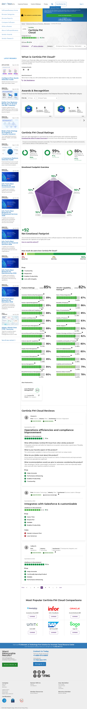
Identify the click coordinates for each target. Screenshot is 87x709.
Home (23, 24)
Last (60, 587)
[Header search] (52, 4)
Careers (3, 685)
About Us (4, 684)
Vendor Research (7, 38)
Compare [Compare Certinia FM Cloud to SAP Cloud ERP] (53, 632)
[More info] (56, 174)
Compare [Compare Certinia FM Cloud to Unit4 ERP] (32, 632)
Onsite (59, 687)
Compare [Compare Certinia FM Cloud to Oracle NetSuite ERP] (75, 616)
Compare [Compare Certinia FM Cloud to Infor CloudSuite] (53, 616)
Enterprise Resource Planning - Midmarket (38, 24)
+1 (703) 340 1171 (57, 646)
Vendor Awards (7, 34)
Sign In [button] (81, 4)
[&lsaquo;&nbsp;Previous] (27, 587)
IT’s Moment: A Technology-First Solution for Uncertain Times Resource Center (46, 644)
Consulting (60, 688)
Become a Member (10, 664)
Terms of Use (5, 691)
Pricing (46, 4)
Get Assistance (28, 80)
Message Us (39, 664)
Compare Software (8, 22)
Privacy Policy (5, 692)
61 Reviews (25, 46)
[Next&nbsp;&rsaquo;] (57, 587)
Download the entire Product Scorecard (34, 138)
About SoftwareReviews (10, 30)
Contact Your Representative (64, 15)
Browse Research (34, 693)
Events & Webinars (36, 4)
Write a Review (7, 26)
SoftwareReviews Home (10, 10)
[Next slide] (84, 120)
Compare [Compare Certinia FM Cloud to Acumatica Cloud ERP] (32, 616)
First (23, 587)
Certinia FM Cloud (56, 24)
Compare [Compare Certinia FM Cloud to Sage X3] (75, 632)
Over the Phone (61, 685)
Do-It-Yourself (61, 684)
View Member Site (61, 4)
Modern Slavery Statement (7, 693)
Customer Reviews (23, 4)
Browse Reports (7, 18)
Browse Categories (8, 14)
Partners (32, 684)
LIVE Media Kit (33, 685)
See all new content (8, 340)
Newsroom (4, 687)
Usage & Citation (5, 689)
